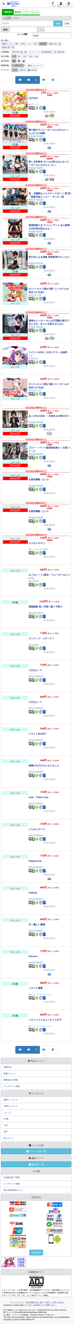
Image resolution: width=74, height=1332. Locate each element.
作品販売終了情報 (12, 1177)
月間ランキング (11, 1106)
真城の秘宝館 (37, 136)
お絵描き (35, 645)
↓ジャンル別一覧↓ (36, 1151)
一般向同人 (8, 12)
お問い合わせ (58, 1302)
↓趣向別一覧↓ (36, 1164)
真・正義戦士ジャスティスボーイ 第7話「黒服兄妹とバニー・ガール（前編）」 (50, 196)
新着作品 (8, 1067)
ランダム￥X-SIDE (39, 549)
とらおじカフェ (37, 829)
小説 (6, 1125)
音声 (6, 1131)
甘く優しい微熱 (37, 924)
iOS (22, 70)
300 (36, 56)
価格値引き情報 (11, 1080)
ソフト (26, 12)
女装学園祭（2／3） (39, 479)
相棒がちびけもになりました (44, 765)
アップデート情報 (12, 1086)
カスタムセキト (37, 543)
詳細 (67, 23)
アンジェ (35, 104)
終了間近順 (59, 52)
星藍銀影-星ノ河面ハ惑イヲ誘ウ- (46, 606)
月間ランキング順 (29, 44)
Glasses (33, 956)
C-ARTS (34, 581)
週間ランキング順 (10, 44)
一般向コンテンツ (34, 65)
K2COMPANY (37, 676)
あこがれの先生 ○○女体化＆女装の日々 (49, 416)
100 (24, 56)
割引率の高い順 (19, 52)
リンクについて (17, 1302)
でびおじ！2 (35, 702)
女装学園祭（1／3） (39, 511)
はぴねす (33, 98)
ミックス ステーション (41, 994)
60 (19, 56)
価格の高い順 (8, 47)
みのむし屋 (36, 295)
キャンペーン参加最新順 (40, 52)
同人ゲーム (9, 1138)
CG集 (6, 1119)
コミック (35, 12)
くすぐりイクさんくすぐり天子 (45, 1019)
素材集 (18, 12)
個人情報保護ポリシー (14, 1190)
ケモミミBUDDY (37, 733)
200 (30, 56)
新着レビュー (10, 1073)
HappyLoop (35, 861)
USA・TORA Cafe (38, 797)
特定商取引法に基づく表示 (38, 1302)
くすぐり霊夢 (36, 988)
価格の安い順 (55, 44)
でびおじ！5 (35, 670)
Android (32, 70)
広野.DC (35, 359)
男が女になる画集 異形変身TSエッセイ (49, 257)
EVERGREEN (37, 613)
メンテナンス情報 (12, 1184)
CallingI (33, 892)
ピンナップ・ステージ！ (41, 638)
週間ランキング (11, 1100)
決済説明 (36, 1252)
